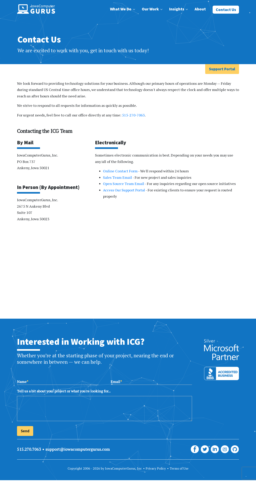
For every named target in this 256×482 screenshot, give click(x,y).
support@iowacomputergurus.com (77, 449)
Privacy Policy (156, 468)
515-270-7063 (133, 115)
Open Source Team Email (123, 183)
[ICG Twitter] (205, 449)
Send (25, 430)
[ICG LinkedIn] (215, 449)
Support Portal (222, 69)
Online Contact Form (120, 171)
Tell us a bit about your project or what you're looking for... (64, 391)
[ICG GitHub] (235, 449)
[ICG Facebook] (195, 449)
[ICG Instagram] (225, 449)
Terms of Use (179, 468)
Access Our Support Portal (124, 190)
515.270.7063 (29, 449)
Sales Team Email (117, 177)
